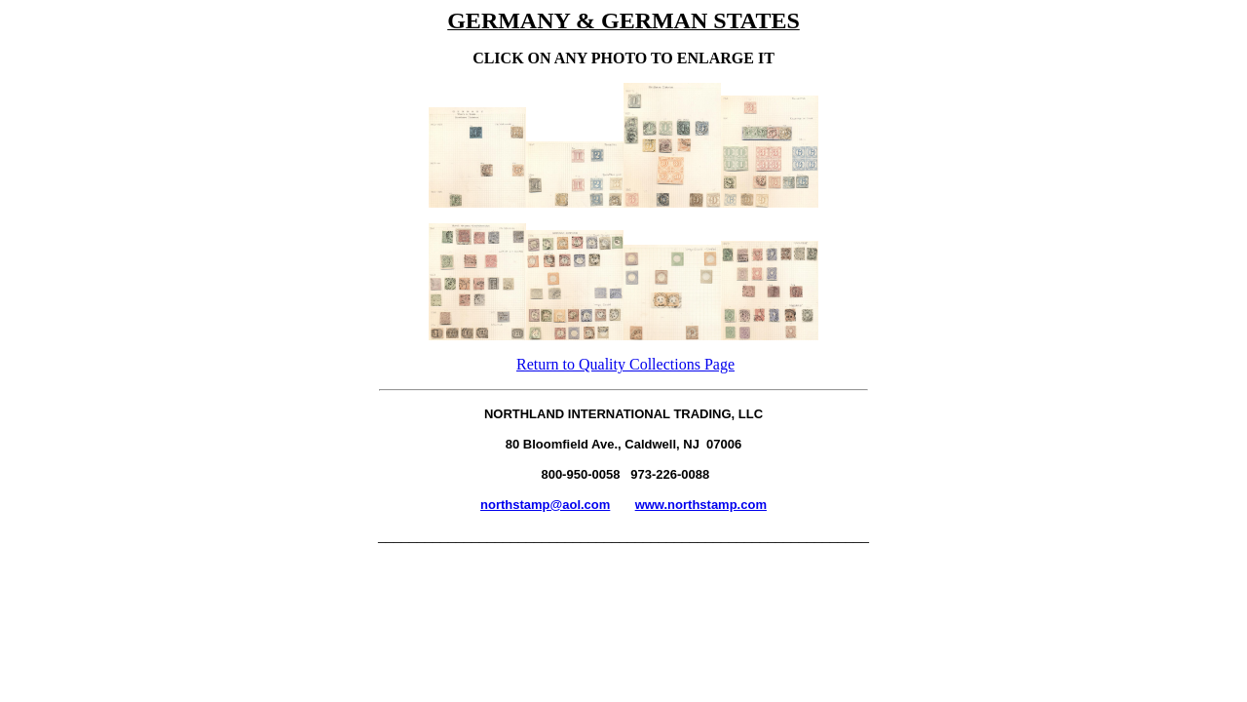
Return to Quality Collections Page (625, 364)
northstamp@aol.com (545, 504)
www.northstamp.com (701, 504)
